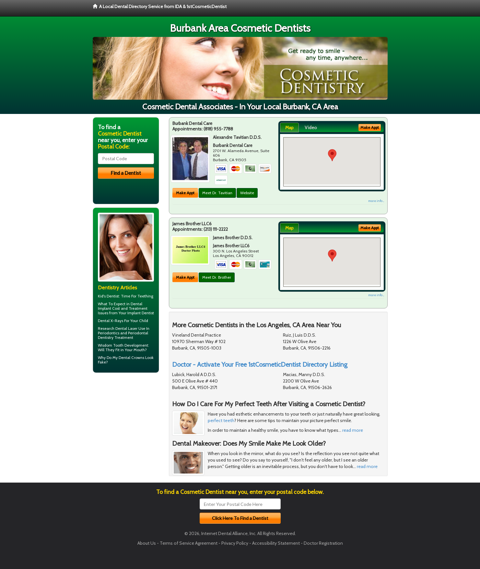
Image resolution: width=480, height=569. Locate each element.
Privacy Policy (234, 543)
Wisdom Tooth (110, 345)
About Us (146, 543)
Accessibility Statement (276, 543)
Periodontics (108, 332)
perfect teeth (221, 420)
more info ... (376, 201)
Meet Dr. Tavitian (217, 192)
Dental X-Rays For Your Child (123, 320)
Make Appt (185, 192)
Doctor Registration (323, 543)
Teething (145, 296)
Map (289, 127)
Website (247, 192)
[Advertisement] (126, 427)
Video (311, 127)
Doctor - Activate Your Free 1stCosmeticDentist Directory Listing (259, 364)
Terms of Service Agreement (188, 543)
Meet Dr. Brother (216, 277)
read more (352, 430)
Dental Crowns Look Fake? (126, 359)
